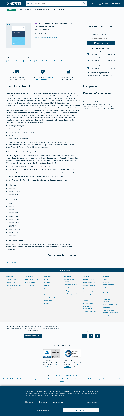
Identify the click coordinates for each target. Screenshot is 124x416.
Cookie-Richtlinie (59, 395)
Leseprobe (27, 61)
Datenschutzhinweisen (39, 395)
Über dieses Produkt (13, 61)
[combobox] (60, 3)
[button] (104, 3)
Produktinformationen (42, 61)
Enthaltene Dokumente (60, 61)
